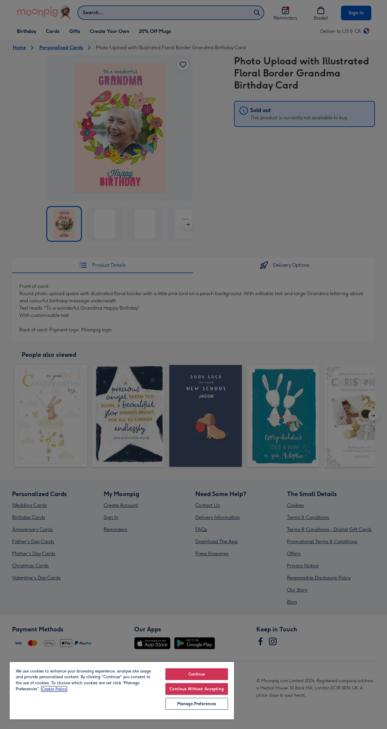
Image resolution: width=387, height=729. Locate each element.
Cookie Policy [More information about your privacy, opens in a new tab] (54, 689)
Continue (196, 674)
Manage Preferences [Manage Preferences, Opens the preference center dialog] (196, 704)
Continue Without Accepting (196, 689)
